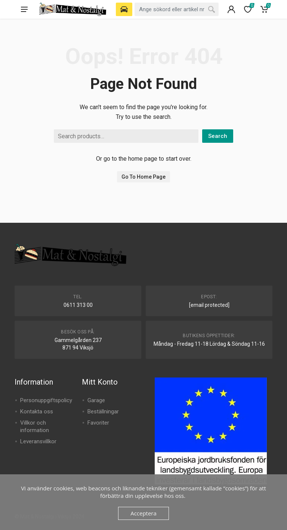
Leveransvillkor (38, 441)
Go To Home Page (143, 177)
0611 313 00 (78, 305)
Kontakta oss (36, 411)
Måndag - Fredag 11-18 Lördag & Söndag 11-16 (209, 344)
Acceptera (143, 513)
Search (217, 136)
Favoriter (98, 422)
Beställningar (103, 411)
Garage (96, 400)
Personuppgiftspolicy (46, 400)
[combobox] (177, 9)
